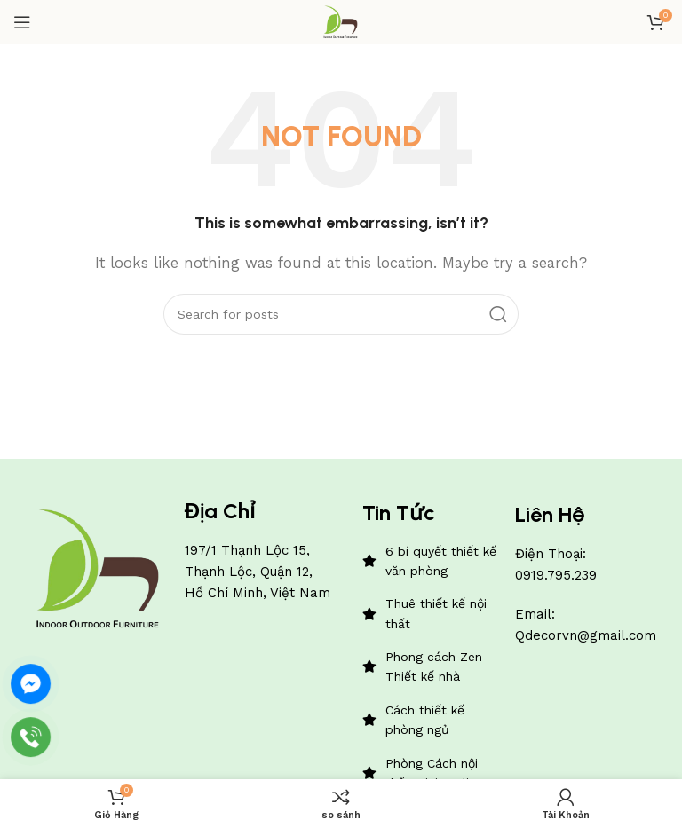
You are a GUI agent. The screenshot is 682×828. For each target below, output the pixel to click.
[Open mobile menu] (22, 22)
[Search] (341, 314)
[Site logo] (340, 21)
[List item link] (430, 561)
